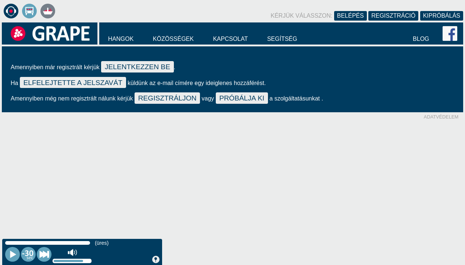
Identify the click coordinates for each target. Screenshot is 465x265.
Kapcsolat (230, 39)
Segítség (282, 39)
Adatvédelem (441, 117)
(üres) (102, 243)
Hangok (120, 39)
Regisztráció (393, 16)
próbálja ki (241, 98)
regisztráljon (167, 98)
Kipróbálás (441, 16)
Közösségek (173, 39)
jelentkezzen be (137, 67)
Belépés (350, 16)
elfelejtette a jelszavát (73, 82)
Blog (421, 39)
